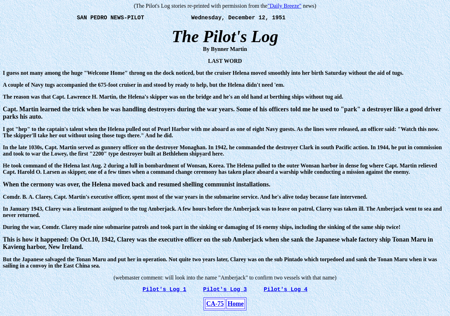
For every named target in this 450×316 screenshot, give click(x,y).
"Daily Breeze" (284, 6)
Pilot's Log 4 (285, 292)
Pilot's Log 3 (225, 292)
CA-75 (215, 306)
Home (236, 306)
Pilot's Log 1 (164, 292)
